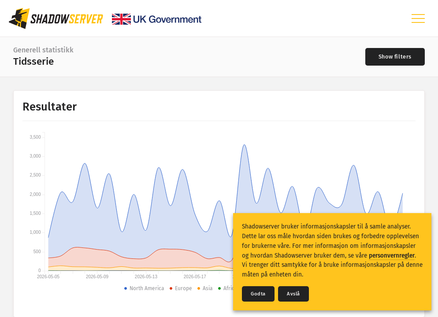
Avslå (293, 294)
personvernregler (392, 255)
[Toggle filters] (395, 57)
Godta (258, 294)
